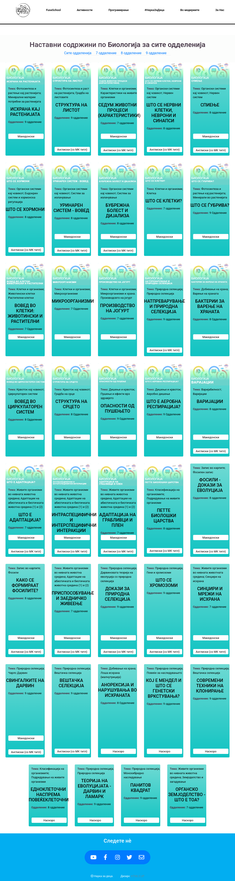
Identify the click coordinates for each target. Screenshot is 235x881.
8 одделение (131, 53)
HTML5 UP (137, 876)
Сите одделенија (77, 53)
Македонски (26, 136)
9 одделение (156, 53)
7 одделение (106, 53)
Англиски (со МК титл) (72, 149)
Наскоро (118, 751)
